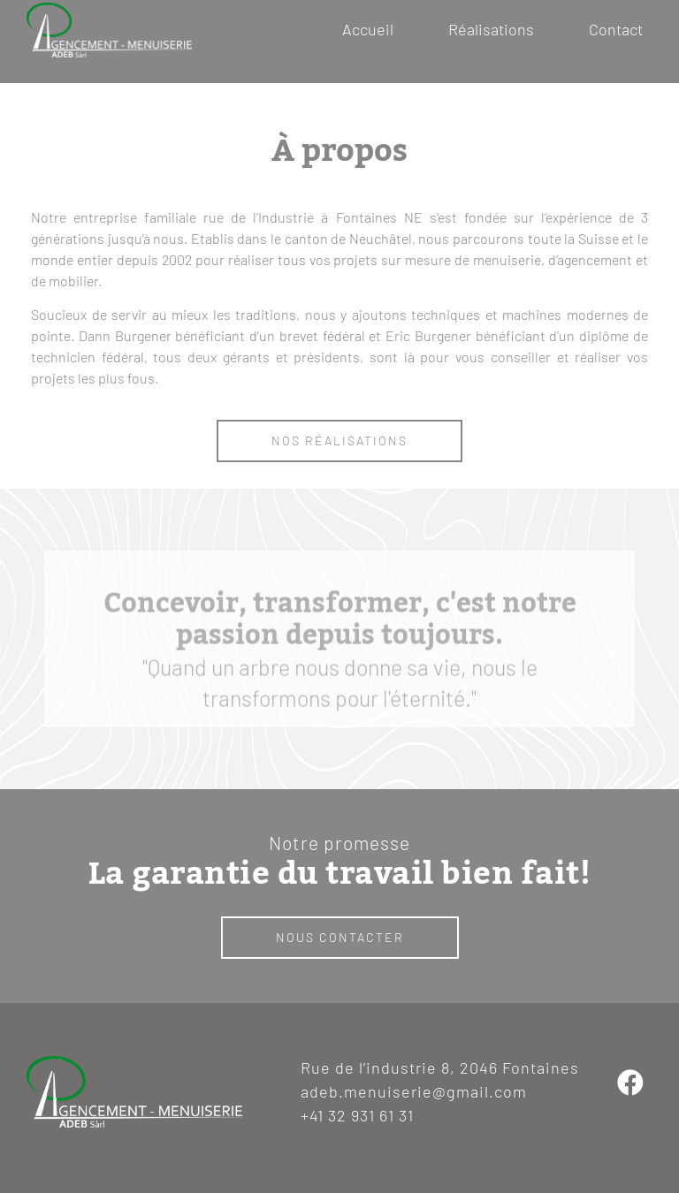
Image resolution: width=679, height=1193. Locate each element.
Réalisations (491, 29)
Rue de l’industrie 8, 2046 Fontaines (440, 1067)
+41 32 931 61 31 (357, 1115)
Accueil (367, 29)
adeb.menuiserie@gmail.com (414, 1091)
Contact (616, 29)
